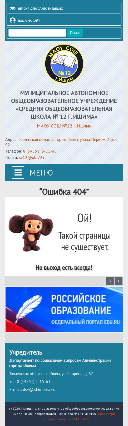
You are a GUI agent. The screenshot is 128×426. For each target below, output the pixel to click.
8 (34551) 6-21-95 (40, 151)
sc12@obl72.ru (33, 157)
